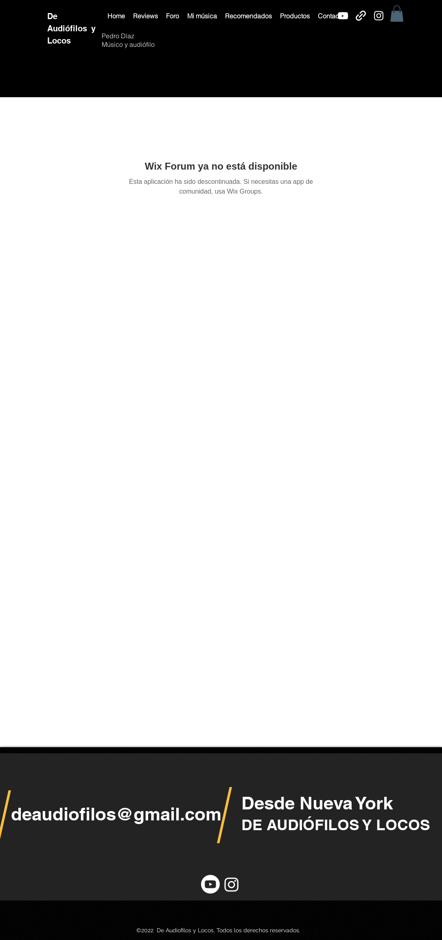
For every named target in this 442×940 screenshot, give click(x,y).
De (53, 16)
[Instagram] (378, 15)
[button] (145, 16)
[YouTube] (343, 15)
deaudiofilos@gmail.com (116, 813)
